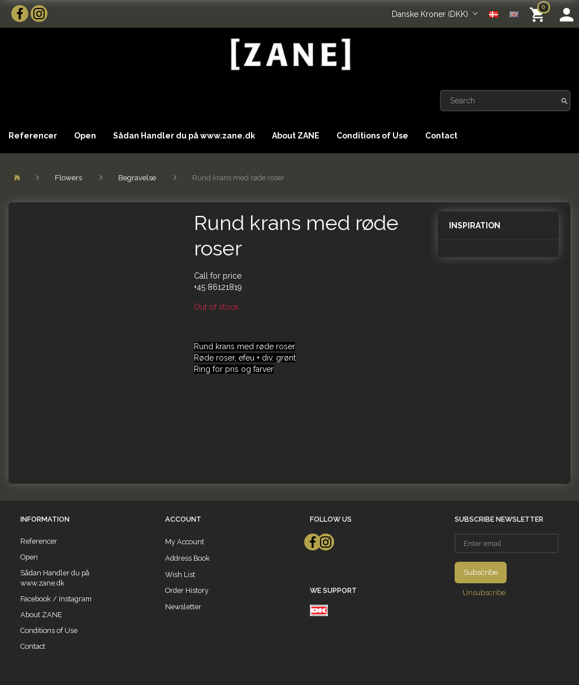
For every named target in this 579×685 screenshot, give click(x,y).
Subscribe (481, 572)
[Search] (564, 100)
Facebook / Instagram (56, 599)
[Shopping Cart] (539, 14)
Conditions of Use (372, 135)
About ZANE (295, 135)
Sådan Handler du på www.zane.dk (184, 135)
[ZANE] (289, 54)
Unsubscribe (484, 592)
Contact (441, 135)
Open (85, 135)
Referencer (32, 135)
